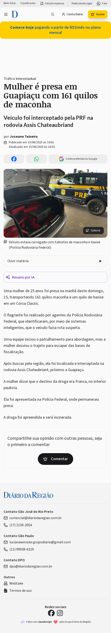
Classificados (27, 3)
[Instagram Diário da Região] (60, 613)
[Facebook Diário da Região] (51, 613)
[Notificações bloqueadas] (53, 14)
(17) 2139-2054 (18, 525)
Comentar (55, 459)
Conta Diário (72, 14)
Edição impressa (52, 4)
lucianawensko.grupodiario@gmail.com (37, 542)
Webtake (13, 583)
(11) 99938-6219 (19, 549)
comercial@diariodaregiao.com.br (33, 518)
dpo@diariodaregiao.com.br (28, 566)
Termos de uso (18, 590)
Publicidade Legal (82, 3)
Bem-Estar (10, 3)
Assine (98, 14)
